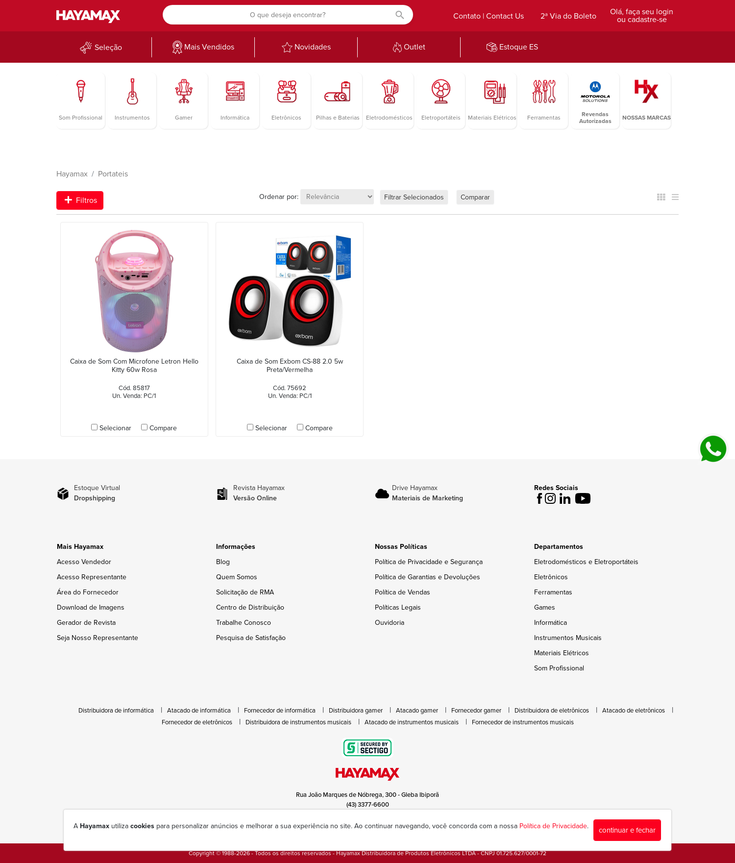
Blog (223, 562)
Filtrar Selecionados (414, 197)
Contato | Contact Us (488, 16)
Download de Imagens (90, 607)
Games (544, 607)
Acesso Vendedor (84, 562)
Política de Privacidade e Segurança (429, 562)
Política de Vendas (402, 592)
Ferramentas (553, 592)
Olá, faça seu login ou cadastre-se (641, 16)
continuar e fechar (627, 830)
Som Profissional (559, 668)
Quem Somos (236, 577)
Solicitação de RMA (245, 592)
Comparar (475, 197)
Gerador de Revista (86, 622)
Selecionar (115, 428)
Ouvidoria (389, 622)
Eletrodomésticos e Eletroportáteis (586, 562)
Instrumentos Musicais (568, 638)
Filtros (81, 200)
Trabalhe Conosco (243, 622)
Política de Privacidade (553, 826)
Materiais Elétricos (561, 653)
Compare (163, 428)
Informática (550, 622)
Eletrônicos (551, 577)
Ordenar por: (278, 197)
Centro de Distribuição (250, 607)
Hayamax (72, 174)
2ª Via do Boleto (568, 16)
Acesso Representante (91, 577)
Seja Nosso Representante (97, 638)
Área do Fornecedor (88, 592)
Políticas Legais (398, 607)
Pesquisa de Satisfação (251, 638)
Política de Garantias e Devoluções (427, 577)
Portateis (113, 174)
